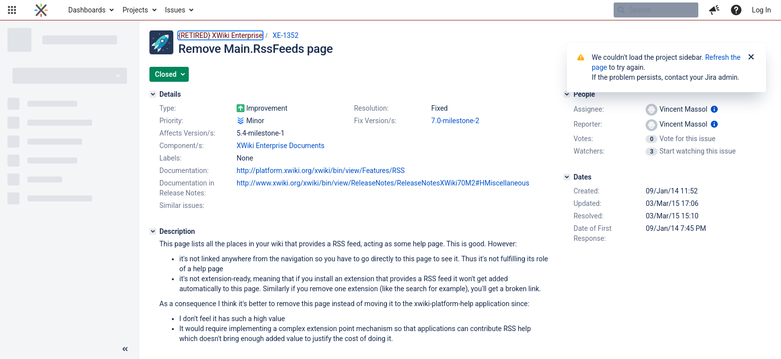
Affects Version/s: (187, 133)
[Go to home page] (41, 10)
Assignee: (588, 109)
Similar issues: (181, 205)
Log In (761, 10)
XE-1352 (285, 35)
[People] (566, 94)
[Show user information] (714, 109)
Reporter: (587, 124)
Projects (135, 10)
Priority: (171, 121)
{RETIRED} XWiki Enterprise (220, 35)
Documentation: (184, 171)
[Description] (152, 231)
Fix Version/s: (375, 121)
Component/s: (181, 146)
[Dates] (566, 177)
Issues (175, 10)
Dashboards (87, 10)
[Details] (152, 94)
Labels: (170, 158)
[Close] (751, 57)
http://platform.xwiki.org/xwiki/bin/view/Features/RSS (321, 171)
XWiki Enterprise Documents (281, 146)
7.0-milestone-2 (455, 121)
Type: (167, 108)
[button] (12, 10)
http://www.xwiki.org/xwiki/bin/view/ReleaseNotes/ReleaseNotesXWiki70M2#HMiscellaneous (383, 183)
